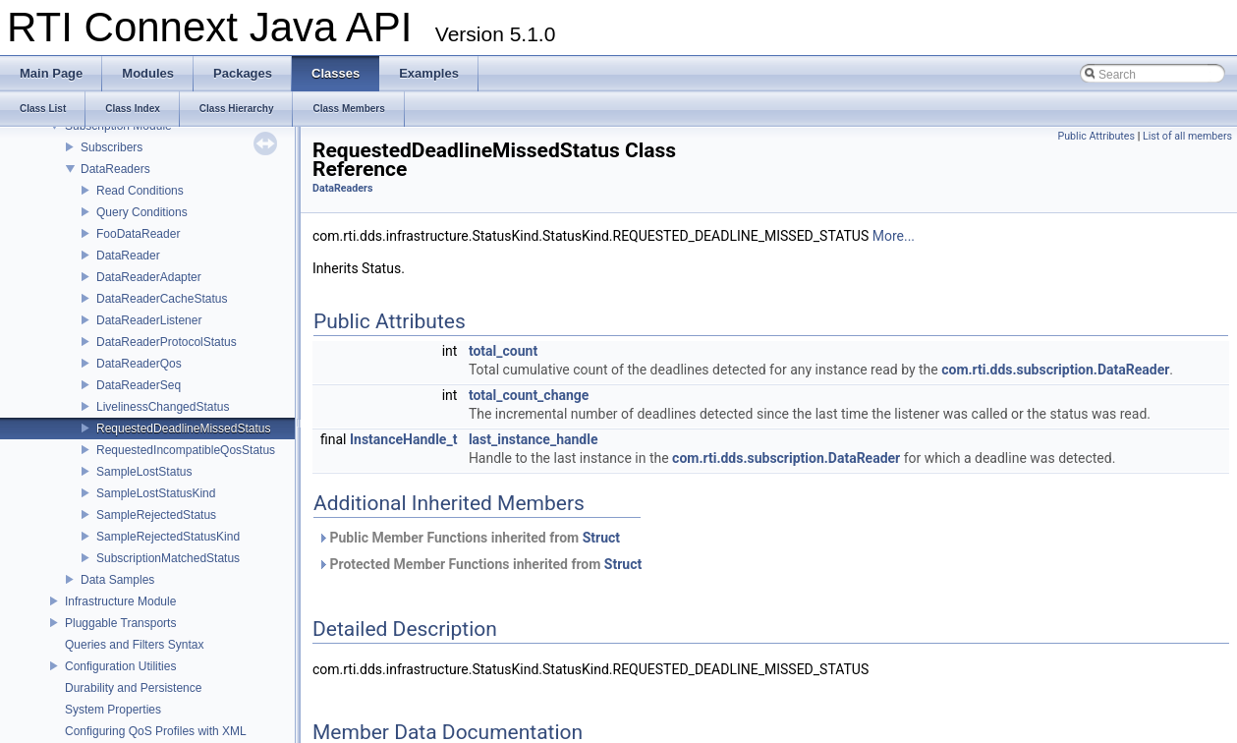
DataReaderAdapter (148, 277)
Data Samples (117, 580)
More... (893, 236)
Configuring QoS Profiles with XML (156, 731)
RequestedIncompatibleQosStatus (185, 450)
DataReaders (115, 169)
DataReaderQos (139, 364)
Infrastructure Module (120, 601)
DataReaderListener (148, 320)
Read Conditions (140, 191)
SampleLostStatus (144, 472)
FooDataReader (138, 234)
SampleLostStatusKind (155, 493)
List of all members (1187, 136)
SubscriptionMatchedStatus (168, 558)
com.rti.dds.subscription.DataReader (1055, 369)
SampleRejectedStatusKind (168, 536)
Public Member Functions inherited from (468, 537)
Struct (601, 537)
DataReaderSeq (138, 385)
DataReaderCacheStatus (161, 299)
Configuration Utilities (120, 666)
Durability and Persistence (133, 688)
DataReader (128, 255)
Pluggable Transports (120, 623)
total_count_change (529, 395)
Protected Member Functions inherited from (479, 564)
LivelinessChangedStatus (162, 407)
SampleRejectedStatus (156, 515)
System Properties (113, 709)
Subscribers (111, 147)
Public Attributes (1096, 136)
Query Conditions (142, 212)
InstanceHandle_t (403, 439)
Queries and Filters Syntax (134, 645)
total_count (503, 351)
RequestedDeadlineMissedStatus (183, 428)
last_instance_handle (533, 439)
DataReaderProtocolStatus (166, 342)
